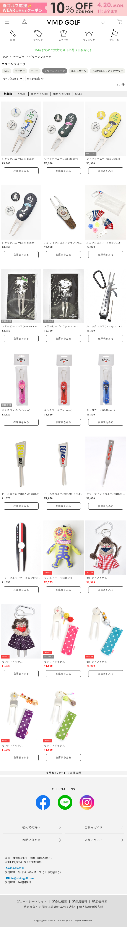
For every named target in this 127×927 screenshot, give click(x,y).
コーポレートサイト (31, 901)
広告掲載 (99, 901)
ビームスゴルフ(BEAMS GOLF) (20, 494)
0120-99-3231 (14, 868)
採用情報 (79, 901)
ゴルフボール (78, 70)
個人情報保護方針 (91, 907)
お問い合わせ (31, 840)
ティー (35, 70)
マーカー (20, 70)
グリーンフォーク (54, 70)
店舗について (94, 840)
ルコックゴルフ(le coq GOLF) (104, 242)
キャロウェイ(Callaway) (16, 410)
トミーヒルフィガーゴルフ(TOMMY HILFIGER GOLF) (21, 578)
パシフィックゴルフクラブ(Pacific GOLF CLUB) (63, 242)
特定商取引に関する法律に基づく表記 (49, 907)
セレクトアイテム (96, 577)
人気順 (21, 93)
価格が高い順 (39, 93)
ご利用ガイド (94, 827)
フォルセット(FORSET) (58, 578)
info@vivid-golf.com (19, 878)
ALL (6, 70)
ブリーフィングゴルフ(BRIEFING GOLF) (105, 494)
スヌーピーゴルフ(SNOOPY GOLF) (21, 326)
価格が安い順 (61, 93)
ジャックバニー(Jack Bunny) (19, 158)
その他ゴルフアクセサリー (107, 70)
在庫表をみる (21, 171)
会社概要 (59, 901)
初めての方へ (31, 827)
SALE (79, 93)
